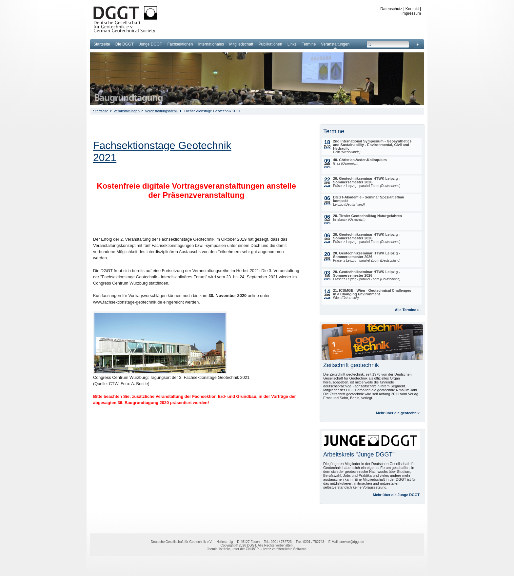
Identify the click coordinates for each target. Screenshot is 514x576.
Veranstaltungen (127, 111)
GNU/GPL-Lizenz (258, 549)
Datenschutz (391, 9)
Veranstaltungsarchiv (161, 111)
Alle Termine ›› (407, 310)
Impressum (411, 13)
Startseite (100, 111)
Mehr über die (398, 413)
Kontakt (412, 9)
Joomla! (212, 549)
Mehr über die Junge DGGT (396, 495)
